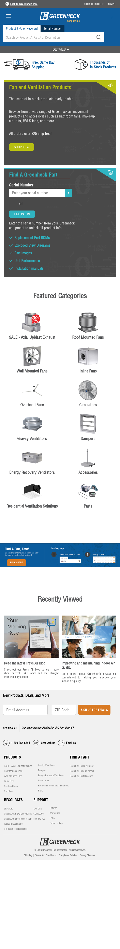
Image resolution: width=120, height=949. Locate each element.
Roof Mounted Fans (13, 771)
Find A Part (16, 562)
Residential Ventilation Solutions (53, 785)
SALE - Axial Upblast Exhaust (18, 766)
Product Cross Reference (15, 828)
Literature (8, 808)
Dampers (42, 770)
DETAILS (60, 49)
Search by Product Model (82, 771)
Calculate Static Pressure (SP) (18, 818)
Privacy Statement (88, 855)
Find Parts (22, 214)
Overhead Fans (11, 786)
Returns (53, 808)
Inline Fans (9, 781)
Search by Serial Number (81, 766)
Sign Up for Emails (94, 710)
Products (12, 757)
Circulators (9, 791)
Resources (13, 800)
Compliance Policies (68, 855)
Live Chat (37, 808)
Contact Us (38, 813)
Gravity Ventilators (46, 765)
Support (40, 800)
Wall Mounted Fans (13, 776)
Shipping (28, 855)
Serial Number (52, 28)
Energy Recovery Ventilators (51, 775)
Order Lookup (94, 4)
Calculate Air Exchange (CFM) (18, 813)
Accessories (43, 780)
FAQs (52, 818)
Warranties (55, 813)
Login (111, 4)
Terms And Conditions (45, 855)
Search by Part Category (81, 776)
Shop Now (21, 147)
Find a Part (79, 757)
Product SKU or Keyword (22, 28)
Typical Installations (13, 823)
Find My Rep (39, 818)
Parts (40, 790)
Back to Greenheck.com (24, 4)
